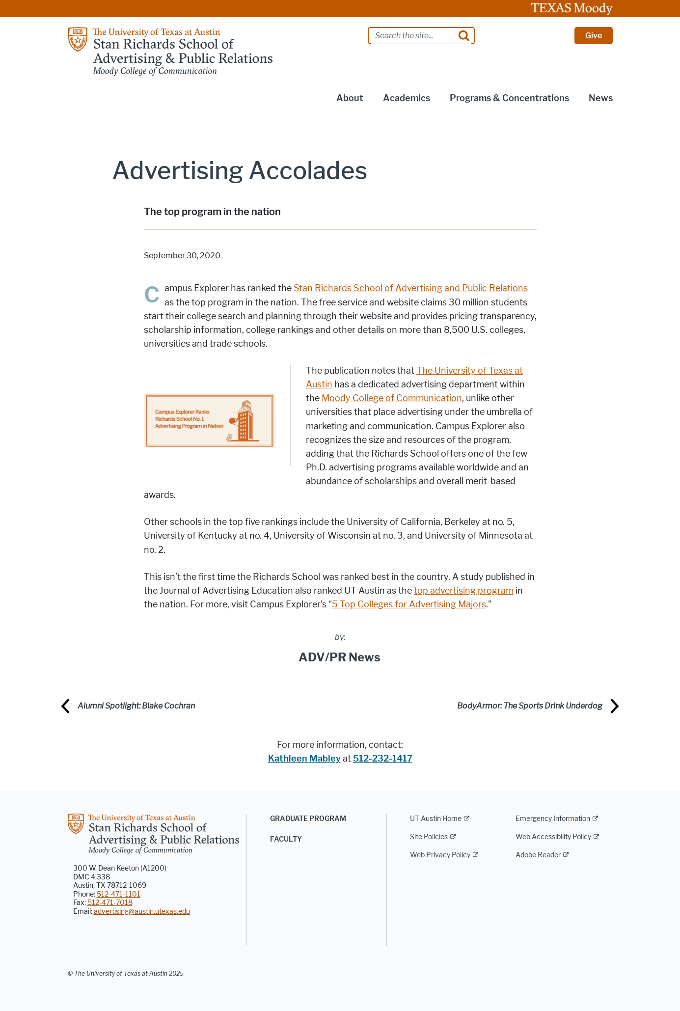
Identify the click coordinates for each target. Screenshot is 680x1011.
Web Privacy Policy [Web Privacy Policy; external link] (440, 855)
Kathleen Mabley (304, 758)
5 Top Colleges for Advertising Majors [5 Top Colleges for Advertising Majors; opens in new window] (409, 604)
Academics (406, 98)
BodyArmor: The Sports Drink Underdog (529, 705)
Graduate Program (308, 819)
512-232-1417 (382, 758)
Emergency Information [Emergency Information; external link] (553, 819)
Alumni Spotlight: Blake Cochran (136, 705)
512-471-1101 (118, 894)
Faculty (286, 839)
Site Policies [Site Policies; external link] (429, 837)
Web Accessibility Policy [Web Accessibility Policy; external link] (553, 837)
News (601, 98)
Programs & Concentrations (509, 98)
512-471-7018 (110, 903)
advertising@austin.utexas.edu (142, 911)
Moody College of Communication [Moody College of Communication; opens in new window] (392, 398)
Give (593, 35)
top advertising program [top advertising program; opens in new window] (464, 590)
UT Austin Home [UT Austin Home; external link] (436, 819)
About (349, 98)
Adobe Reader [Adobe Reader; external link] (538, 855)
